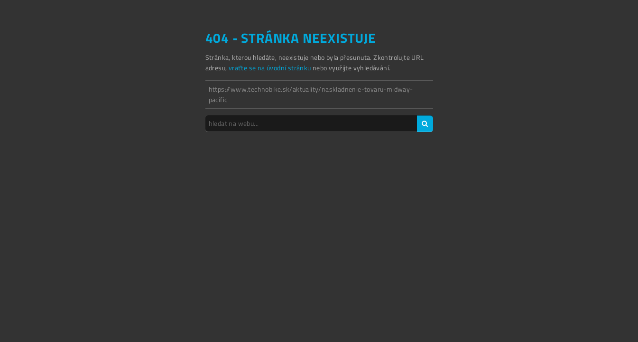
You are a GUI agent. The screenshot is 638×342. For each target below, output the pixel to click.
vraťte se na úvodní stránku (270, 68)
